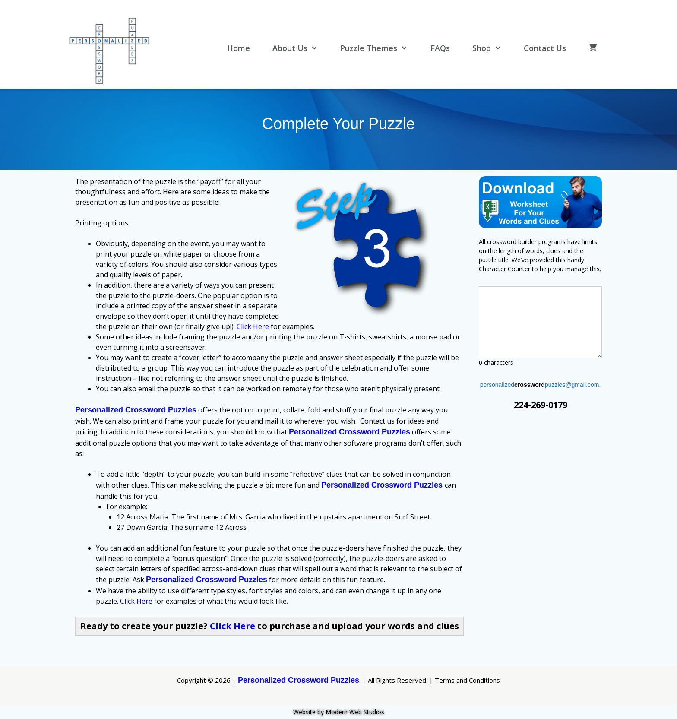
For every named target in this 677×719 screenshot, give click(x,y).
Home (238, 48)
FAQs (440, 48)
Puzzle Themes (379, 48)
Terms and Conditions (467, 680)
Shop (491, 48)
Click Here (253, 326)
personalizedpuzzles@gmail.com (539, 384)
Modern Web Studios (355, 712)
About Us (300, 48)
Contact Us (545, 48)
